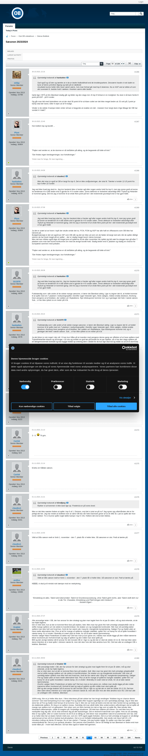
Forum (13, 36)
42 (58, 738)
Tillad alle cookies (116, 406)
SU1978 (17, 281)
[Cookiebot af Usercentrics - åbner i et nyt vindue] (124, 348)
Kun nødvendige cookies (32, 406)
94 (102, 738)
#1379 (136, 616)
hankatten (17, 181)
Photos (11, 59)
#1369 (136, 208)
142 (121, 738)
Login (141, 2)
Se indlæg (67, 77)
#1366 (136, 72)
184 (128, 738)
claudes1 (16, 508)
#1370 (136, 271)
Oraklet (16, 627)
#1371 (136, 314)
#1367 (136, 122)
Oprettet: (12, 92)
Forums (9, 26)
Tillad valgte (74, 406)
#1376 (136, 497)
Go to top (138, 747)
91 (83, 738)
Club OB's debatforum (26, 36)
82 (64, 738)
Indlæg (10, 51)
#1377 (136, 533)
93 (95, 738)
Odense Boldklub (43, 36)
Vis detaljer (125, 397)
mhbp (17, 83)
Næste (137, 738)
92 (89, 738)
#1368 (136, 171)
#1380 (136, 658)
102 (114, 738)
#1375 (136, 464)
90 (77, 738)
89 (71, 738)
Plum (16, 132)
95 (108, 738)
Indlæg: (14, 95)
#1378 (136, 569)
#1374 (136, 430)
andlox (16, 580)
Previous (44, 738)
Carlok (17, 441)
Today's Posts (11, 31)
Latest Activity (14, 55)
